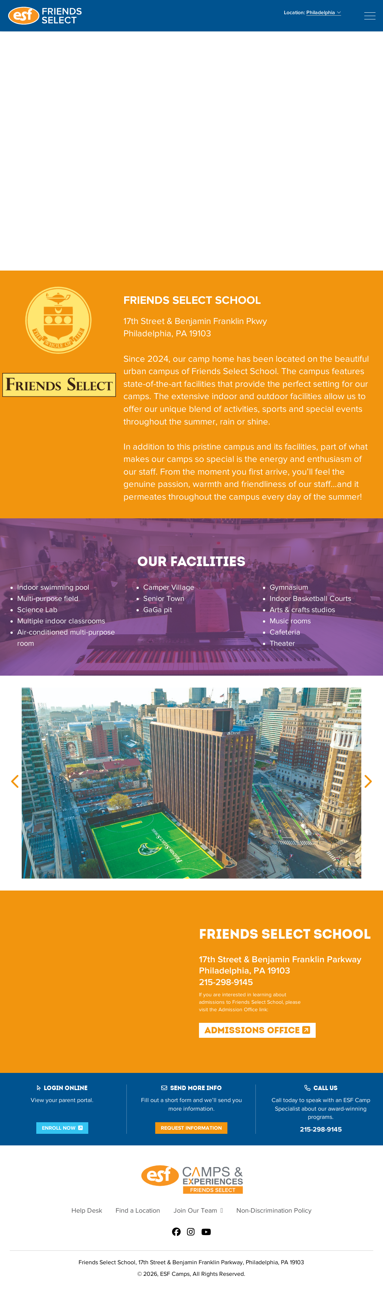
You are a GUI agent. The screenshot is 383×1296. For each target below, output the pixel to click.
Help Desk (86, 1210)
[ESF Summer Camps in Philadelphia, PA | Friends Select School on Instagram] (190, 1232)
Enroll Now (59, 1128)
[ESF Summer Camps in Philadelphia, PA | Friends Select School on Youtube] (206, 1232)
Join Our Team (195, 1210)
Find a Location (138, 1210)
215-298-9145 (321, 1129)
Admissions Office (257, 1030)
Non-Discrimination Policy (274, 1210)
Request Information (191, 1128)
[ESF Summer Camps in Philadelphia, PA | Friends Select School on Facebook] (176, 1232)
